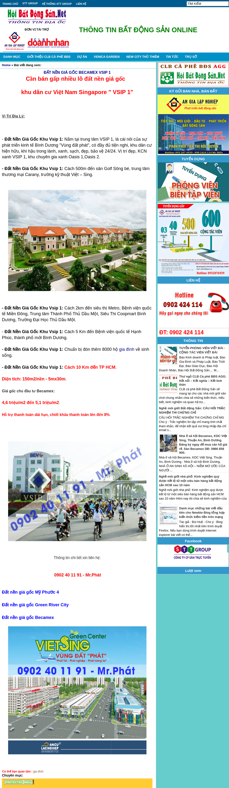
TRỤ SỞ (191, 57)
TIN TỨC (172, 57)
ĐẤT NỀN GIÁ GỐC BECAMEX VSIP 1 (77, 72)
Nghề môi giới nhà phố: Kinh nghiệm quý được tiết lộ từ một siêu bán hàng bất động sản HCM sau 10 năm (190, 481)
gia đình (126, 349)
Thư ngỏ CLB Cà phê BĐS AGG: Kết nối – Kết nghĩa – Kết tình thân (202, 380)
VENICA (107, 57)
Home (6, 65)
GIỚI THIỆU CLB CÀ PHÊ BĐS (48, 57)
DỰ (82, 57)
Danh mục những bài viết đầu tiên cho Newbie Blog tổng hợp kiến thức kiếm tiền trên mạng (202, 512)
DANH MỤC (11, 57)
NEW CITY (142, 57)
